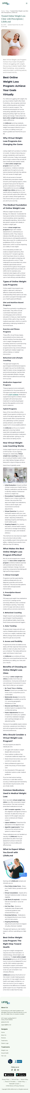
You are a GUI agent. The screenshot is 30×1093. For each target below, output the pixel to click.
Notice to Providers (10, 1081)
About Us (3, 1035)
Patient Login (5, 1043)
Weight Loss (4, 1050)
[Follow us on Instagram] (15, 1070)
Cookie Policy (21, 1081)
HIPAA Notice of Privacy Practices (15, 1086)
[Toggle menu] (26, 3)
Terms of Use (15, 1079)
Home (3, 11)
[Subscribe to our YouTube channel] (18, 1070)
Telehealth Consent (14, 1083)
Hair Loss (3, 1055)
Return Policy (24, 1079)
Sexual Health (5, 1053)
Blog (7, 11)
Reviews (3, 1038)
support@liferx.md (6, 1024)
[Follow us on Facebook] (12, 1070)
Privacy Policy (5, 1079)
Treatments (4, 1040)
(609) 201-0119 (5, 1022)
